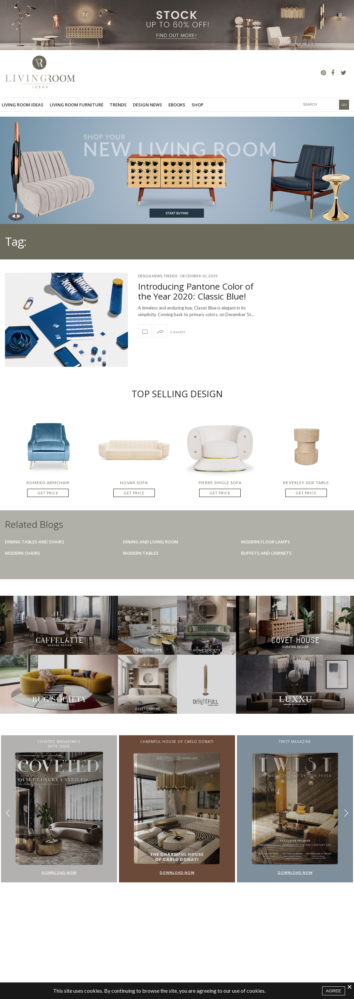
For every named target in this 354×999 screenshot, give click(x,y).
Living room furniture (76, 105)
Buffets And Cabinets (266, 553)
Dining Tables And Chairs (34, 542)
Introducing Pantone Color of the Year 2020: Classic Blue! (196, 291)
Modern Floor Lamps (265, 542)
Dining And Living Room (150, 542)
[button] (346, 813)
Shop (198, 105)
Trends (118, 105)
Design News (147, 105)
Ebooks (176, 105)
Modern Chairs (22, 553)
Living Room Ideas (22, 105)
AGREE (333, 990)
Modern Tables (140, 553)
